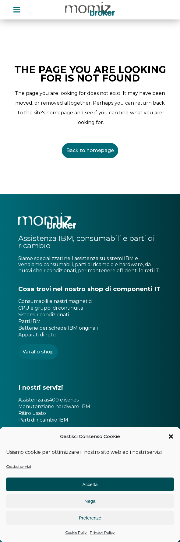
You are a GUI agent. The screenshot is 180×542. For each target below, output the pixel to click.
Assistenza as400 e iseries (48, 400)
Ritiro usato (32, 413)
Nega (90, 501)
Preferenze (90, 517)
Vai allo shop (38, 352)
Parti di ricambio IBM (43, 420)
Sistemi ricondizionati (43, 315)
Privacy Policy (102, 532)
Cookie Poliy (76, 532)
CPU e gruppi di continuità (50, 308)
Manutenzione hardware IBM (54, 406)
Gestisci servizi (18, 466)
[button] (171, 436)
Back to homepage (90, 150)
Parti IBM (29, 321)
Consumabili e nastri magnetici (55, 301)
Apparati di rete (37, 335)
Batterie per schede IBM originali (58, 328)
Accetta (89, 484)
